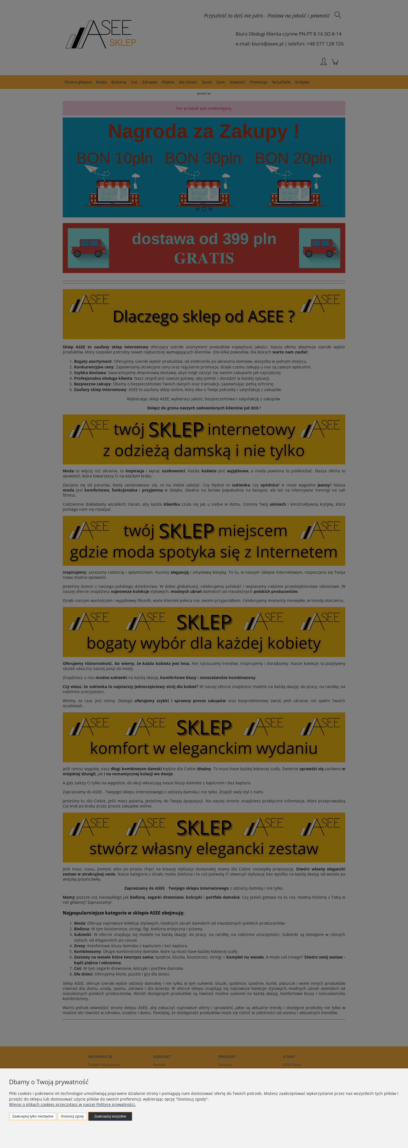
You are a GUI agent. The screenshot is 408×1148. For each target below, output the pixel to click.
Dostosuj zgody (72, 1116)
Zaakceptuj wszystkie (110, 1116)
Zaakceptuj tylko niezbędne (32, 1116)
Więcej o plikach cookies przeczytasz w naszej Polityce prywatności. (72, 1104)
